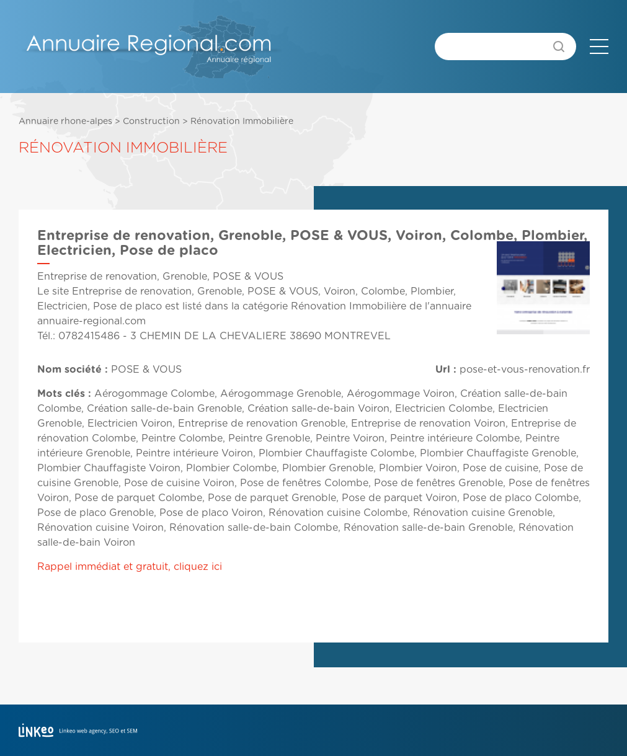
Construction (151, 121)
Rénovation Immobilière (241, 121)
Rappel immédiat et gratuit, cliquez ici (129, 567)
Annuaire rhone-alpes (65, 121)
